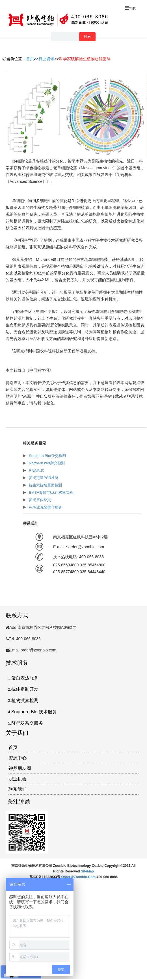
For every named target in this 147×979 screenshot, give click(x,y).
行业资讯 (46, 59)
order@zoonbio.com (78, 877)
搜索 (87, 36)
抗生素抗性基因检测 (45, 485)
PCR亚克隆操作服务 (45, 507)
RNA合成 (36, 470)
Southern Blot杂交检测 (47, 456)
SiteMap (87, 871)
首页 (30, 59)
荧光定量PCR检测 (44, 478)
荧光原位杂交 (40, 500)
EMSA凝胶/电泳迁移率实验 (51, 492)
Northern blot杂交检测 (47, 463)
